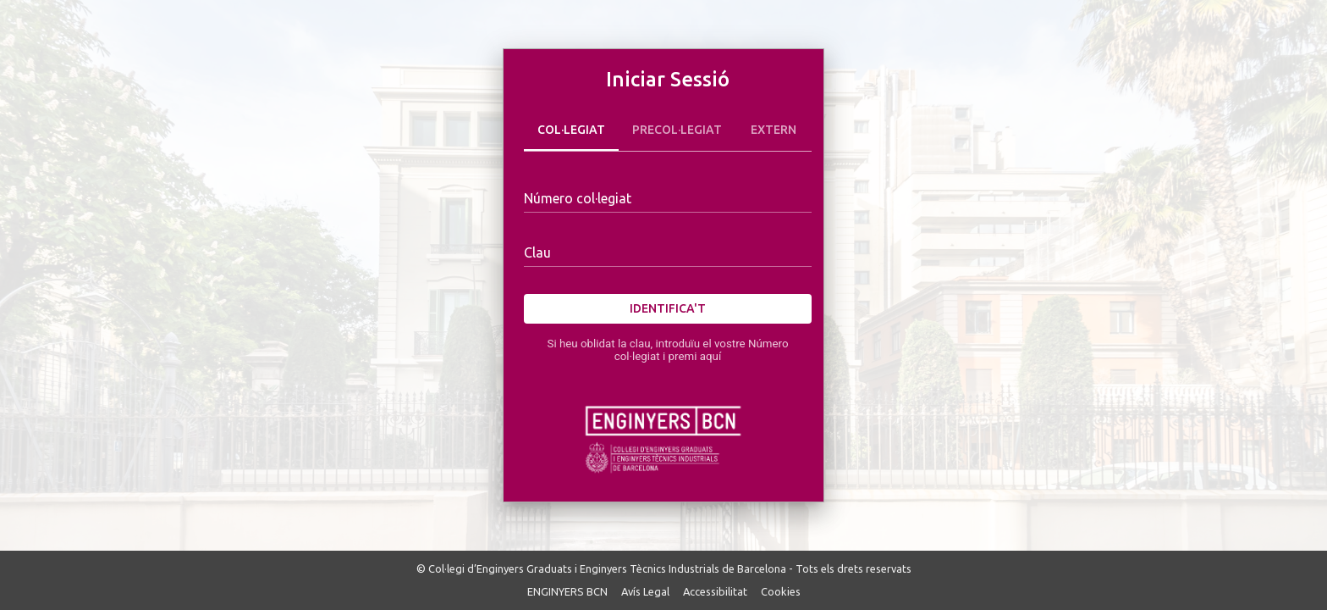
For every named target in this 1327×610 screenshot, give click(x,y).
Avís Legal (645, 591)
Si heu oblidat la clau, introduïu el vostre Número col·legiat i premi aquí (667, 350)
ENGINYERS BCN (567, 591)
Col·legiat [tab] (571, 130)
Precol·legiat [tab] (677, 130)
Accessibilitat (715, 591)
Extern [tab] (773, 130)
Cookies (781, 591)
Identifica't (668, 309)
